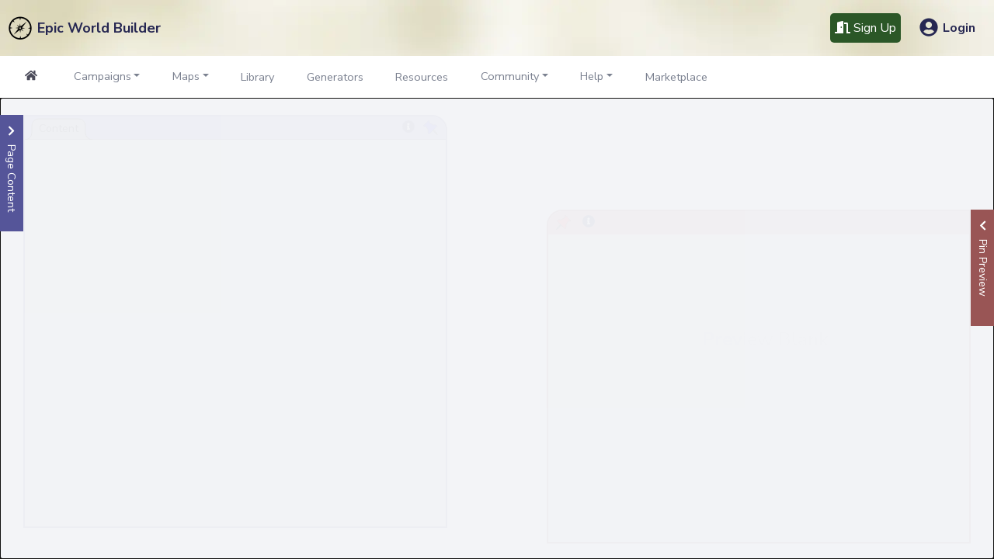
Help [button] (591, 76)
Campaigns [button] (102, 76)
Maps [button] (186, 76)
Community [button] (510, 76)
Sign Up (865, 27)
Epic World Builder (99, 28)
